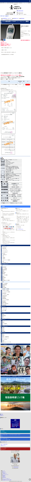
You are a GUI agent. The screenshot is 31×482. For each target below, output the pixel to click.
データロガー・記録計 (5, 294)
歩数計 (3, 340)
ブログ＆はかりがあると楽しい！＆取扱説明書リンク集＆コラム (11, 376)
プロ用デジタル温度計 (5, 290)
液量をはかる (3, 306)
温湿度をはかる (16, 18)
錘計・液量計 (4, 310)
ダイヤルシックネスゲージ (6, 318)
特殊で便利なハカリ (5, 262)
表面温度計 (4, 297)
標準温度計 (22, 18)
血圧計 (3, 335)
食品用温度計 (4, 293)
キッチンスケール (5, 250)
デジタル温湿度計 (5, 283)
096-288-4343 (20, 10)
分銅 (3, 261)
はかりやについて (5, 474)
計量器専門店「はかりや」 (7, 18)
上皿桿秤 (3, 257)
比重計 (3, 327)
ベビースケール (4, 249)
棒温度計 (3, 273)
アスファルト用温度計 (5, 299)
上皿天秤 (3, 258)
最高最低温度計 (4, 269)
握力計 (3, 334)
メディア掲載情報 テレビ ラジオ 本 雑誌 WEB (8, 344)
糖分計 (3, 330)
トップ (3, 470)
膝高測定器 (4, 315)
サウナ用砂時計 (4, 323)
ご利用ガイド (4, 473)
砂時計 (3, 322)
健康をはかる (3, 332)
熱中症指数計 (4, 287)
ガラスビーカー (4, 307)
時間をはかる (3, 319)
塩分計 (3, 328)
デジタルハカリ (4, 246)
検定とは (1, 415)
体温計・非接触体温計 (5, 336)
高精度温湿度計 (4, 284)
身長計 (3, 314)
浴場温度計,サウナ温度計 (6, 280)
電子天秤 (3, 253)
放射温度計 (4, 277)
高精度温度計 (4, 302)
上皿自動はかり (4, 254)
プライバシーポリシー (6, 478)
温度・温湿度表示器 (5, 303)
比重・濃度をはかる (4, 326)
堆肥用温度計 (4, 298)
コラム (2, 414)
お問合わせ (4, 477)
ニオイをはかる (4, 339)
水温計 (3, 276)
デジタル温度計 (4, 268)
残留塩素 (3, 331)
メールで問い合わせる (20, 229)
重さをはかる (3, 245)
